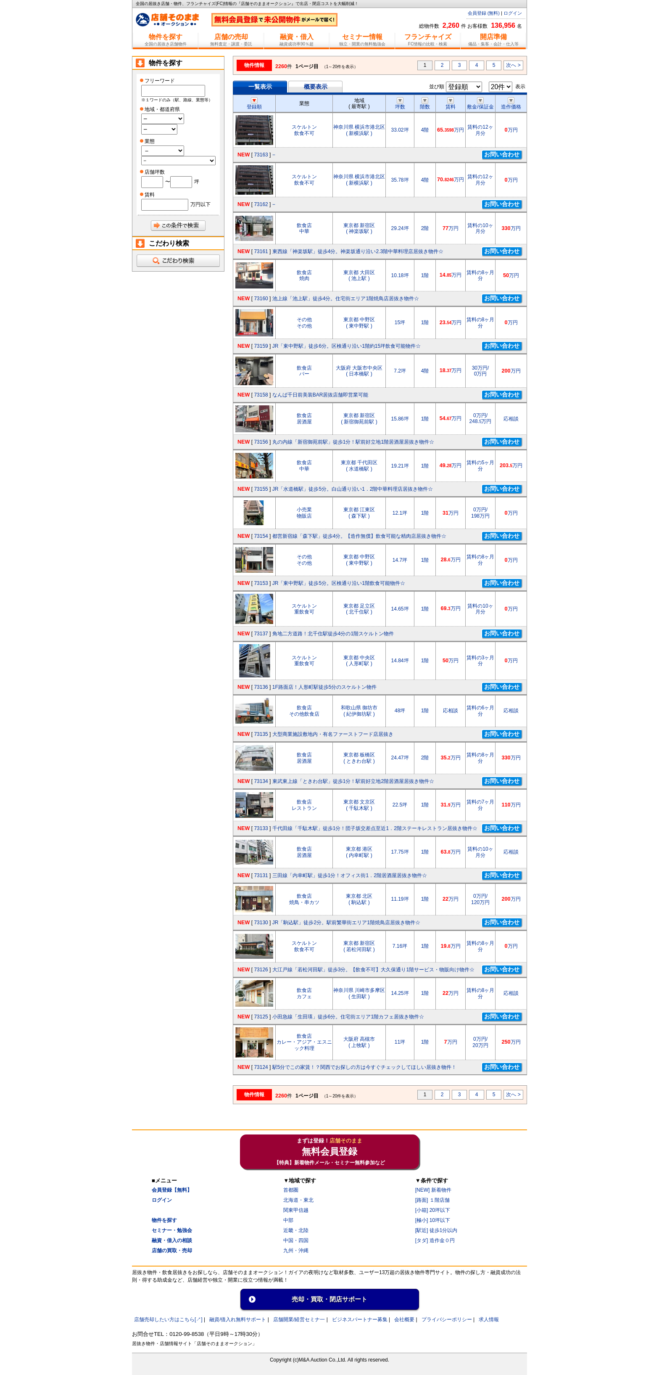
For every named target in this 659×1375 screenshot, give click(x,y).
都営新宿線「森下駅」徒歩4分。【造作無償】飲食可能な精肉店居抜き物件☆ (359, 536)
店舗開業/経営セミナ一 (299, 1319)
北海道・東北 (298, 1200)
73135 (261, 734)
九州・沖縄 (295, 1250)
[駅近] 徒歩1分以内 (436, 1230)
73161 (261, 251)
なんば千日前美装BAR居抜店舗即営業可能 (320, 395)
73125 (261, 1017)
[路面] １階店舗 (432, 1200)
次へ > (513, 65)
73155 (261, 489)
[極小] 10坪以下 (432, 1220)
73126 (261, 970)
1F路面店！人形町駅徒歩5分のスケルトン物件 (324, 687)
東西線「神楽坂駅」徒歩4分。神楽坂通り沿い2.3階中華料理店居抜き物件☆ (357, 251)
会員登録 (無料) (484, 13)
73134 (261, 781)
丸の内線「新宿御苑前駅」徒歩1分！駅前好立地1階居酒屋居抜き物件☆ (353, 442)
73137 (261, 634)
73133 (261, 828)
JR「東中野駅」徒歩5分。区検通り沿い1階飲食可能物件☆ (338, 583)
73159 (261, 346)
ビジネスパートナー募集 (359, 1319)
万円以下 (200, 204)
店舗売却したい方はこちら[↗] (168, 1319)
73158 (261, 395)
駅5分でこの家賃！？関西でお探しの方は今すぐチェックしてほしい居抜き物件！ (364, 1067)
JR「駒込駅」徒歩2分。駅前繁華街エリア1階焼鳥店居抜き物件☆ (346, 922)
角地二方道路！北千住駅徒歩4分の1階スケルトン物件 (333, 634)
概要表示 (315, 86)
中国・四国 (295, 1240)
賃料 (450, 104)
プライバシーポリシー (447, 1319)
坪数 (400, 104)
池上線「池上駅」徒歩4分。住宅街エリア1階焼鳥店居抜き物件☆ (345, 298)
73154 (261, 536)
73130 (261, 922)
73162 (261, 204)
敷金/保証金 (480, 104)
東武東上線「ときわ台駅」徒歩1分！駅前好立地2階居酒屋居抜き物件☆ (353, 781)
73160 (261, 298)
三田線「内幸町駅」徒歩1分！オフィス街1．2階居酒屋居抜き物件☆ (349, 875)
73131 (261, 875)
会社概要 (404, 1319)
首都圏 (290, 1190)
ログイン (512, 13)
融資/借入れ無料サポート (237, 1319)
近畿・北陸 (295, 1230)
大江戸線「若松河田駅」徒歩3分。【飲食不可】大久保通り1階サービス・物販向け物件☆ (373, 970)
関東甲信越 (295, 1210)
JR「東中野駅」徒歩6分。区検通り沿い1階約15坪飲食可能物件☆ (346, 346)
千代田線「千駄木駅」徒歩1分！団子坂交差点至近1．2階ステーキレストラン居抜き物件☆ (374, 828)
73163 (261, 155)
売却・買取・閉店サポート (329, 1299)
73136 (261, 687)
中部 (288, 1220)
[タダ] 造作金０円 (435, 1240)
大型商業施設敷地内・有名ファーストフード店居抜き (332, 734)
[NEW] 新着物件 (433, 1190)
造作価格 (511, 104)
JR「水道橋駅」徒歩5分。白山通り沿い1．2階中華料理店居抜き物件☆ (352, 489)
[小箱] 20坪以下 (432, 1210)
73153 (261, 583)
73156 (261, 442)
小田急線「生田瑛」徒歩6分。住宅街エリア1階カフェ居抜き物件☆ (348, 1017)
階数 (425, 104)
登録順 (254, 104)
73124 (261, 1067)
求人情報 (489, 1319)
